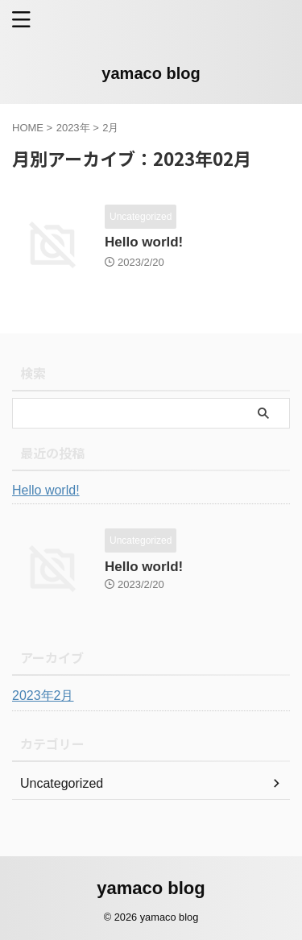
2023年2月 (43, 695)
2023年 (73, 128)
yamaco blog (150, 73)
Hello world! (144, 242)
